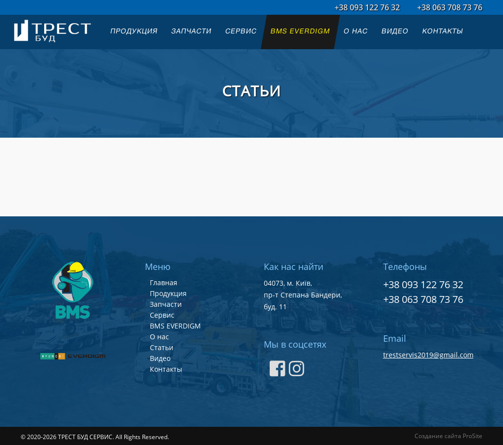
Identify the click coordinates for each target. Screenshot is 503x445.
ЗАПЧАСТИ (191, 32)
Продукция (168, 293)
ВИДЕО (395, 32)
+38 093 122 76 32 (367, 7)
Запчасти (166, 304)
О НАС (355, 32)
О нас (159, 336)
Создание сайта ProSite (448, 436)
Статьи (161, 347)
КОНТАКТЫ (443, 32)
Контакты (166, 369)
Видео (160, 358)
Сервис (162, 315)
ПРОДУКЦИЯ (134, 32)
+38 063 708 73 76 (449, 7)
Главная (163, 282)
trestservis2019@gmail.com (428, 354)
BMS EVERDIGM (300, 32)
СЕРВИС (241, 32)
